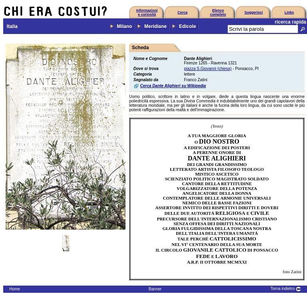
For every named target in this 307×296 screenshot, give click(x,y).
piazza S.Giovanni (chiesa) (207, 68)
